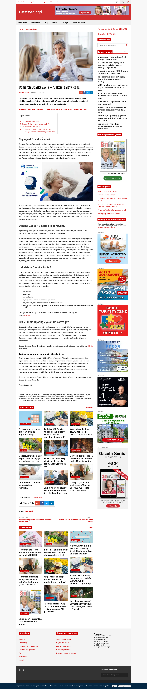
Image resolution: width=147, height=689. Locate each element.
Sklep (46, 22)
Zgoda (114, 686)
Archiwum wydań (60, 2)
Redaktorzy (23, 643)
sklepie (90, 346)
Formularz (55, 22)
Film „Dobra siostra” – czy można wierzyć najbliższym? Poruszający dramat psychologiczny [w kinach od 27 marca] (81, 605)
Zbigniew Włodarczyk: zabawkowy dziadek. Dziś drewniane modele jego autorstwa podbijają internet (55, 490)
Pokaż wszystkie (89, 407)
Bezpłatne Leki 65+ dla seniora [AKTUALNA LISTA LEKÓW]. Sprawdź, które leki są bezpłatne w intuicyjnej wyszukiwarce (81, 549)
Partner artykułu (24, 92)
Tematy (65, 22)
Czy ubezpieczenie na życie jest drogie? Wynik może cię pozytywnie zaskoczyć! (29, 432)
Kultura (74, 595)
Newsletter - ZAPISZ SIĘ (106, 34)
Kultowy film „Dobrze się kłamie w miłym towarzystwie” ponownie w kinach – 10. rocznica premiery (81, 458)
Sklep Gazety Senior (63, 639)
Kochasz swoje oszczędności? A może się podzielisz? (35, 521)
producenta (28, 315)
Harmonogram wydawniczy (66, 653)
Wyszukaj (125, 2)
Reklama (52, 2)
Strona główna (22, 22)
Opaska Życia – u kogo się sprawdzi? (35, 124)
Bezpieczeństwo (37, 497)
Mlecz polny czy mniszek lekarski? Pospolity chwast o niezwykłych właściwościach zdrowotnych (30, 458)
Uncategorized (76, 450)
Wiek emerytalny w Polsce (107, 191)
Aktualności (50, 423)
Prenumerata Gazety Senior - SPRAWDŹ (112, 29)
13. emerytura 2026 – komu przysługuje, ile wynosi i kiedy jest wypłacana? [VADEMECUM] (30, 552)
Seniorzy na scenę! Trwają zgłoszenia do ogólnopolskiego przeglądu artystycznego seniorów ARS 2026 (110, 126)
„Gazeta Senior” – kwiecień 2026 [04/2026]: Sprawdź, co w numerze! (30, 621)
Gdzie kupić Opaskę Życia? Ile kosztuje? (36, 129)
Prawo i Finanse (25, 423)
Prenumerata (35, 22)
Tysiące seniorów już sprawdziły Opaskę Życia (40, 132)
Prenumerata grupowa (43, 2)
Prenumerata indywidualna (29, 2)
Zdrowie (23, 450)
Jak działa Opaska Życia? (31, 127)
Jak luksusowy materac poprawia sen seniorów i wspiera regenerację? (30, 485)
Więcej (91, 527)
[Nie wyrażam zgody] (144, 686)
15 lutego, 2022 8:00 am (37, 92)
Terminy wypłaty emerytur (106, 195)
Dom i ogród (24, 477)
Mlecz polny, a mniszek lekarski (108, 213)
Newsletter (23, 657)
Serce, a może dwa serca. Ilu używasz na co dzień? (76, 521)
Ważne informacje (78, 22)
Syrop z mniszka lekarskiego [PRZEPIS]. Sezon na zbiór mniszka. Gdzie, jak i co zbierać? (81, 432)
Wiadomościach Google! (106, 228)
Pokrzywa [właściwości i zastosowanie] (111, 210)
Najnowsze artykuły (26, 407)
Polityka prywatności (63, 646)
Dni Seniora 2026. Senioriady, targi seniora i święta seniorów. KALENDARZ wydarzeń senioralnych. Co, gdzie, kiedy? (55, 433)
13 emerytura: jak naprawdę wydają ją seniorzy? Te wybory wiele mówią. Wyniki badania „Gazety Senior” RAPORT (80, 486)
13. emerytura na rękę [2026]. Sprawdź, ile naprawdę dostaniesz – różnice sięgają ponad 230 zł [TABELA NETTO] (55, 607)
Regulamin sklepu (62, 643)
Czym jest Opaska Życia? (31, 121)
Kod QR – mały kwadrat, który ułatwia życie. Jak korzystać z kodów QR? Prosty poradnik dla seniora (55, 462)
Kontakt (20, 2)
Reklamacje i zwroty (63, 650)
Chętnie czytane (25, 527)
